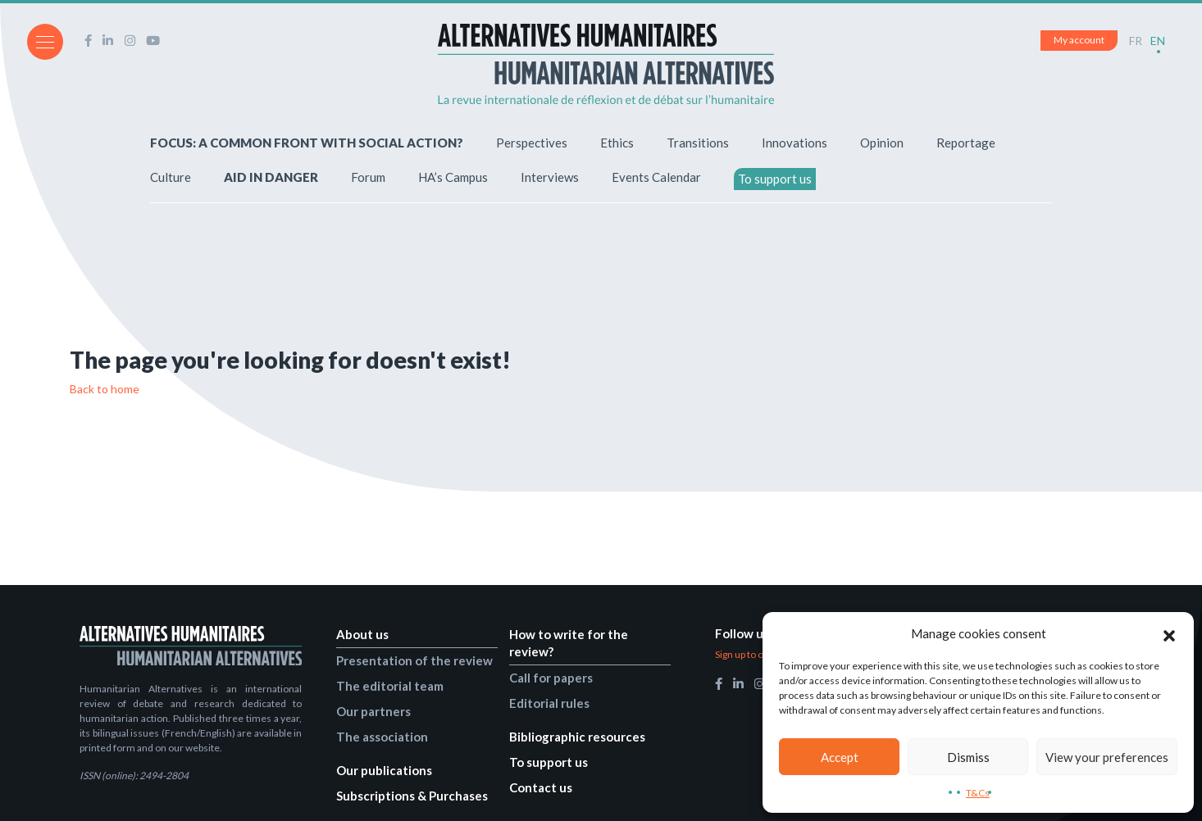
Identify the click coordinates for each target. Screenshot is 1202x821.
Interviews (550, 176)
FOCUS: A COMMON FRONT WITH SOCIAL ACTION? (306, 141)
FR (1135, 41)
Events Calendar (656, 176)
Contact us (540, 786)
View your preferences (1106, 757)
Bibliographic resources (577, 735)
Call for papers (551, 676)
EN (1157, 41)
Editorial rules (549, 702)
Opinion (882, 141)
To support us (775, 177)
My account (1079, 40)
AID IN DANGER (271, 176)
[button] (1169, 633)
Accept (839, 757)
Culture (170, 176)
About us (362, 633)
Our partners (373, 710)
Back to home (104, 389)
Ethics (617, 141)
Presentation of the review (414, 659)
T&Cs (978, 793)
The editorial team (390, 685)
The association (382, 735)
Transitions (698, 141)
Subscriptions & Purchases (412, 794)
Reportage (965, 141)
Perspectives (531, 141)
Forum (368, 176)
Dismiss (968, 757)
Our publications (384, 769)
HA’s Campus (453, 176)
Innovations (794, 141)
